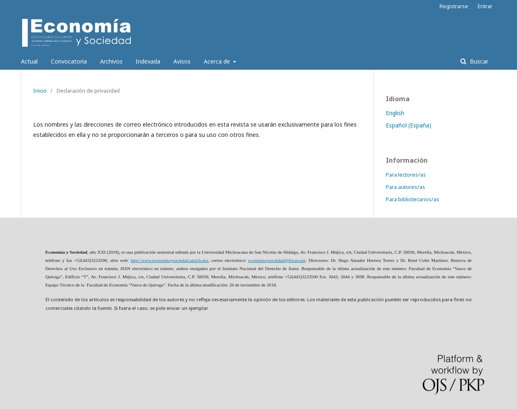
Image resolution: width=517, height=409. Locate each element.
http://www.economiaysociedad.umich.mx (169, 260)
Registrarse (454, 6)
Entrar (485, 6)
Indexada (148, 61)
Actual (29, 61)
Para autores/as (405, 187)
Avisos (182, 61)
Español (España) (408, 125)
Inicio (40, 90)
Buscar (478, 61)
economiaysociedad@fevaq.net (276, 260)
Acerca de (218, 61)
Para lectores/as (406, 174)
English (395, 113)
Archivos (111, 61)
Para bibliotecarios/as (412, 199)
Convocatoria (69, 61)
